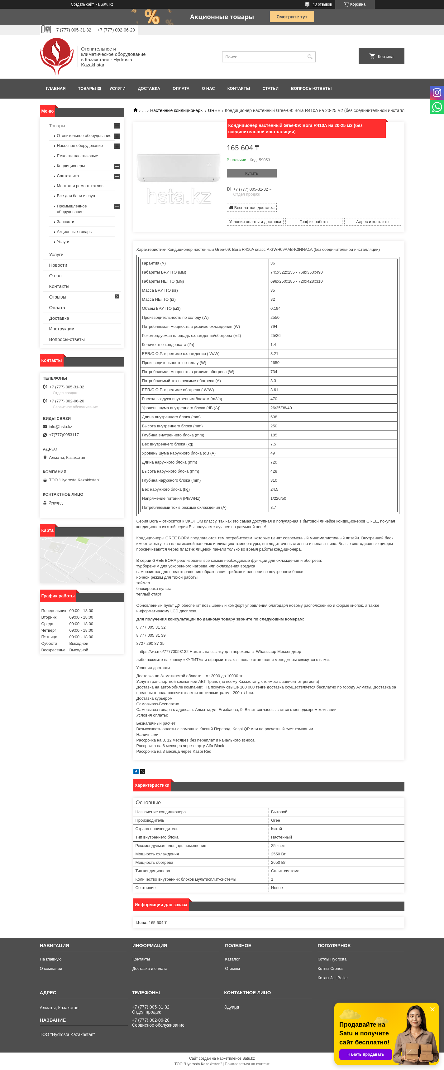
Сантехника (68, 175)
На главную (51, 959)
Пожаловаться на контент (247, 1064)
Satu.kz (248, 1058)
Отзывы (57, 296)
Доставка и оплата (149, 968)
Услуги (117, 88)
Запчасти (65, 221)
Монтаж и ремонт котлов (80, 185)
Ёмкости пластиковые (77, 155)
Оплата (181, 88)
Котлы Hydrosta (331, 959)
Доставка (149, 88)
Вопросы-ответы (311, 88)
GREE (214, 110)
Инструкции (61, 328)
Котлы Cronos (330, 968)
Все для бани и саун (76, 195)
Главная (56, 88)
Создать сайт (82, 4)
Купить (251, 173)
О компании (51, 968)
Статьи (271, 88)
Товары (87, 88)
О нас (208, 88)
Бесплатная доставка (254, 207)
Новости (58, 265)
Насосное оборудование (80, 145)
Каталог (232, 959)
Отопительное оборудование (84, 135)
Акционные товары (75, 231)
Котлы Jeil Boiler (332, 977)
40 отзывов (322, 4)
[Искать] (310, 56)
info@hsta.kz (60, 426)
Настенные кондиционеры (176, 110)
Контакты (238, 88)
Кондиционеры (71, 165)
